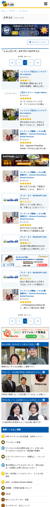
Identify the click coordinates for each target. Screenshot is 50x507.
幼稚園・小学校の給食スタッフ (19, 488)
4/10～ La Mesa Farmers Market (18, 482)
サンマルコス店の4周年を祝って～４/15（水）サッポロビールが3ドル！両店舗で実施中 (25, 449)
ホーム (3, 11)
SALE (8, 494)
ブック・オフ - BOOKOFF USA (33, 195)
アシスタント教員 (13, 442)
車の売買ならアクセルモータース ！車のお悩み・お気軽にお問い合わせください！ (24, 466)
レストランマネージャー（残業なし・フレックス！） (25, 458)
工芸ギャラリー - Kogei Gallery (33, 92)
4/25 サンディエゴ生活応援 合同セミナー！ (24, 436)
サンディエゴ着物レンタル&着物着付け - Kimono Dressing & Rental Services (33, 134)
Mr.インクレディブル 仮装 (17, 500)
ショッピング (23, 11)
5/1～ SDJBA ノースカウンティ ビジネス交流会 (24, 474)
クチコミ (12, 11)
